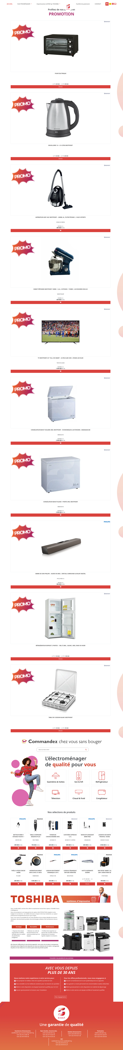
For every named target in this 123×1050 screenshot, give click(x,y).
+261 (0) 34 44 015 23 (61, 1043)
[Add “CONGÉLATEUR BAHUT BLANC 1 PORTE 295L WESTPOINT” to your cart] (60, 515)
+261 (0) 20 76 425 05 (48, 1035)
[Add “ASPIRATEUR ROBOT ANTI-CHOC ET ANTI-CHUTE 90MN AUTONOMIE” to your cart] (35, 884)
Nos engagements (60, 997)
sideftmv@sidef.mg (100, 1033)
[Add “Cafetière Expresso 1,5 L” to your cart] (70, 848)
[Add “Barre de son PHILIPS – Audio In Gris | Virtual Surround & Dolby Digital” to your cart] (60, 587)
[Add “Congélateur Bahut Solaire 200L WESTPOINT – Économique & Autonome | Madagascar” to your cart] (60, 443)
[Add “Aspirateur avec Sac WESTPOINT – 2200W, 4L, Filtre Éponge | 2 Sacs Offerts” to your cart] (60, 230)
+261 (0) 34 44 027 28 (74, 1035)
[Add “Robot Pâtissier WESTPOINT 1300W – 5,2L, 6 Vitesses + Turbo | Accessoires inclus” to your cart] (60, 302)
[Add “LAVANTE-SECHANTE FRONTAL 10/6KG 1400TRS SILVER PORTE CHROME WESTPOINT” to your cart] (104, 848)
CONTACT (98, 4)
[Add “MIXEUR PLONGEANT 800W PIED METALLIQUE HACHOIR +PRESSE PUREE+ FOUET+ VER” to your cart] (87, 848)
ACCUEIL (9, 4)
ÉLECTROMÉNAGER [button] (24, 4)
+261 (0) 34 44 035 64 (48, 1036)
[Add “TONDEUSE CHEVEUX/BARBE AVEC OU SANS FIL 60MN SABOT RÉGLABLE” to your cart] (53, 848)
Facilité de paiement (83, 4)
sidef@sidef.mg (15, 1033)
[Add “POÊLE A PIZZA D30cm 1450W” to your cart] (18, 884)
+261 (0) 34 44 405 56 (22, 1036)
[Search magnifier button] (86, 749)
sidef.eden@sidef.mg (49, 1033)
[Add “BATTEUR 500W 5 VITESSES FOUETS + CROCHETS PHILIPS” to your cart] (18, 848)
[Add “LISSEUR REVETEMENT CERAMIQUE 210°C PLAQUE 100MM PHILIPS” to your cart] (53, 884)
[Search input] (61, 749)
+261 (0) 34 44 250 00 (100, 1036)
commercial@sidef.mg (27, 1033)
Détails (61, 87)
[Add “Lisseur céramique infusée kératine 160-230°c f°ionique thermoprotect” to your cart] (70, 884)
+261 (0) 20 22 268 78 (22, 1035)
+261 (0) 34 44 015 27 (61, 1045)
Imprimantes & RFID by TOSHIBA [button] (48, 4)
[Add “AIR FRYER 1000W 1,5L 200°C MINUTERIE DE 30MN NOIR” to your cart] (104, 884)
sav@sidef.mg (55, 1041)
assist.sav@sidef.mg (66, 1041)
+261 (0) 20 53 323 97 (100, 1035)
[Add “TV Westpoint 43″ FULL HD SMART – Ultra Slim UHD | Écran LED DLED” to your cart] (60, 371)
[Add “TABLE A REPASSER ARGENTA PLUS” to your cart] (35, 848)
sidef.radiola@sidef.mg (74, 1034)
